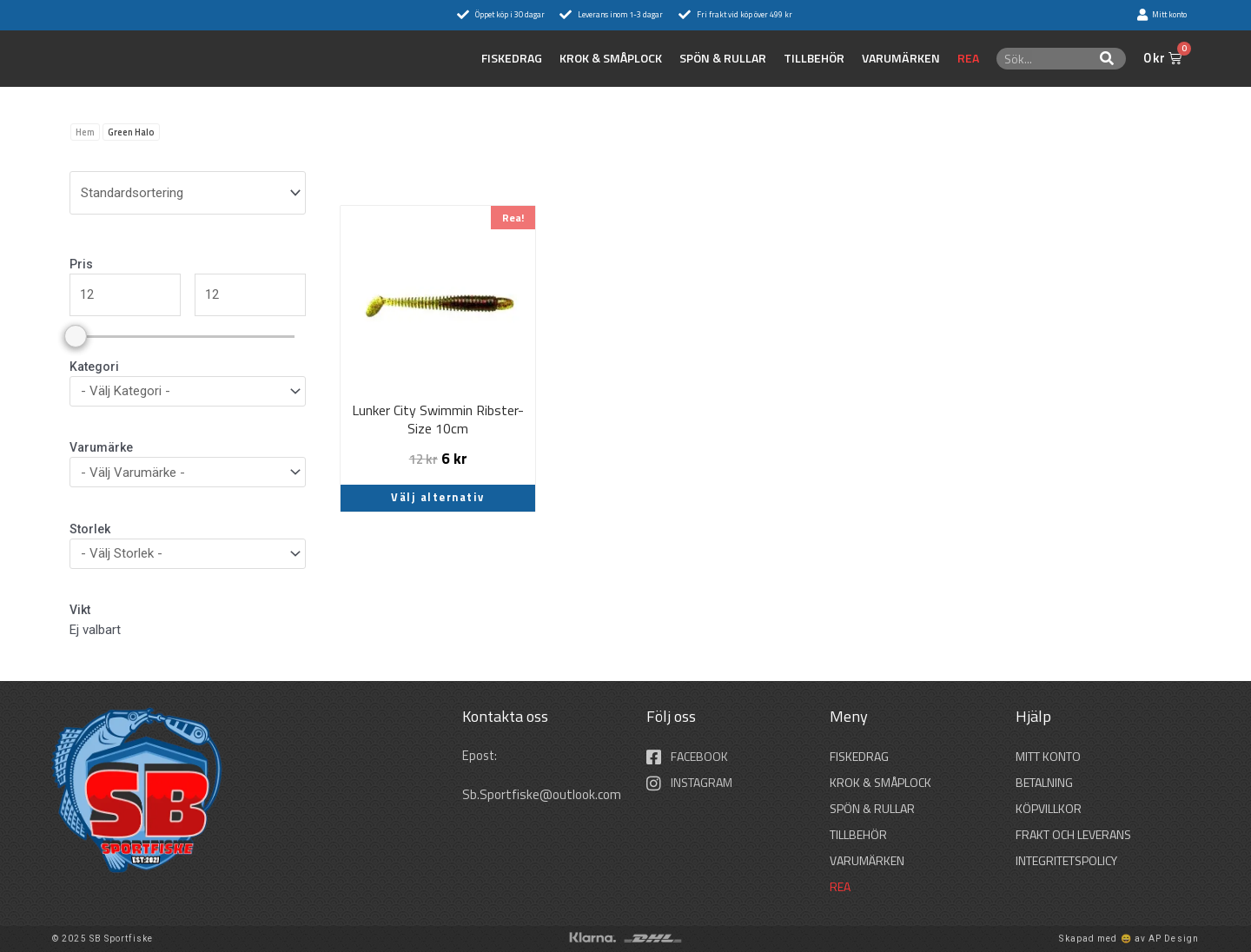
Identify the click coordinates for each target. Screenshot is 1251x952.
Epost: (481, 755)
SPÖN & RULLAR (722, 58)
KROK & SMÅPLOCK (610, 58)
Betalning (1044, 782)
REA (968, 58)
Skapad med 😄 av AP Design (1129, 938)
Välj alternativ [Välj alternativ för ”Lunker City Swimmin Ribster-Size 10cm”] (438, 497)
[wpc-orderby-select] (188, 193)
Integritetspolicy (1066, 860)
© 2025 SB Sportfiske (102, 938)
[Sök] (1107, 58)
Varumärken (901, 58)
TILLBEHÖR (814, 58)
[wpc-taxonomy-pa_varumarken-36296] (188, 472)
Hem (85, 132)
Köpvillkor (1049, 808)
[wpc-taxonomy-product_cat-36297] (188, 391)
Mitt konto (1048, 756)
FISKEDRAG (511, 58)
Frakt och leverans (1073, 834)
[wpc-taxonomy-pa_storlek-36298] (188, 554)
